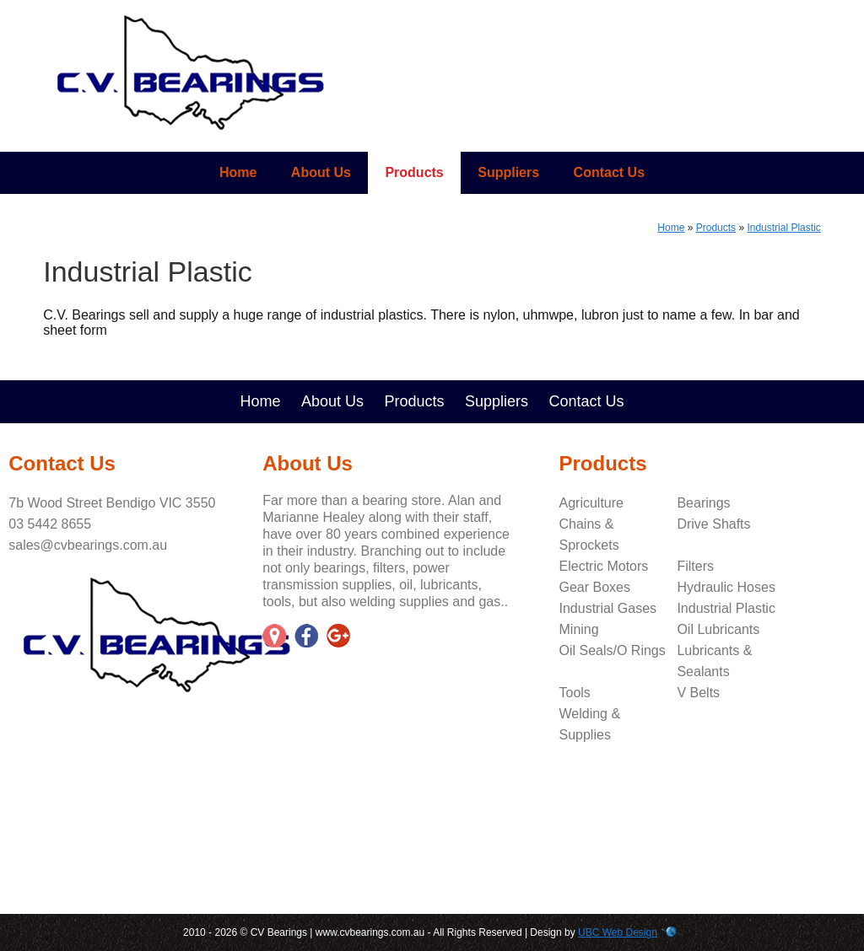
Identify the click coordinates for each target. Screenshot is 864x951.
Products (414, 172)
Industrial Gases (608, 608)
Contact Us (609, 172)
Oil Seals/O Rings (612, 650)
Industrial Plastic (783, 228)
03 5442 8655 (49, 524)
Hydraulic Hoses (726, 587)
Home (237, 172)
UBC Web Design (617, 932)
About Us (321, 172)
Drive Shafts (713, 524)
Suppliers (508, 172)
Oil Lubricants (718, 629)
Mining (579, 629)
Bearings (703, 503)
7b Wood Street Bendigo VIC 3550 (111, 503)
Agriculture (591, 503)
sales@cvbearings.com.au (87, 545)
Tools (575, 692)
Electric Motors (604, 566)
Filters (695, 566)
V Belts (698, 692)
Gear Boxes (594, 587)
